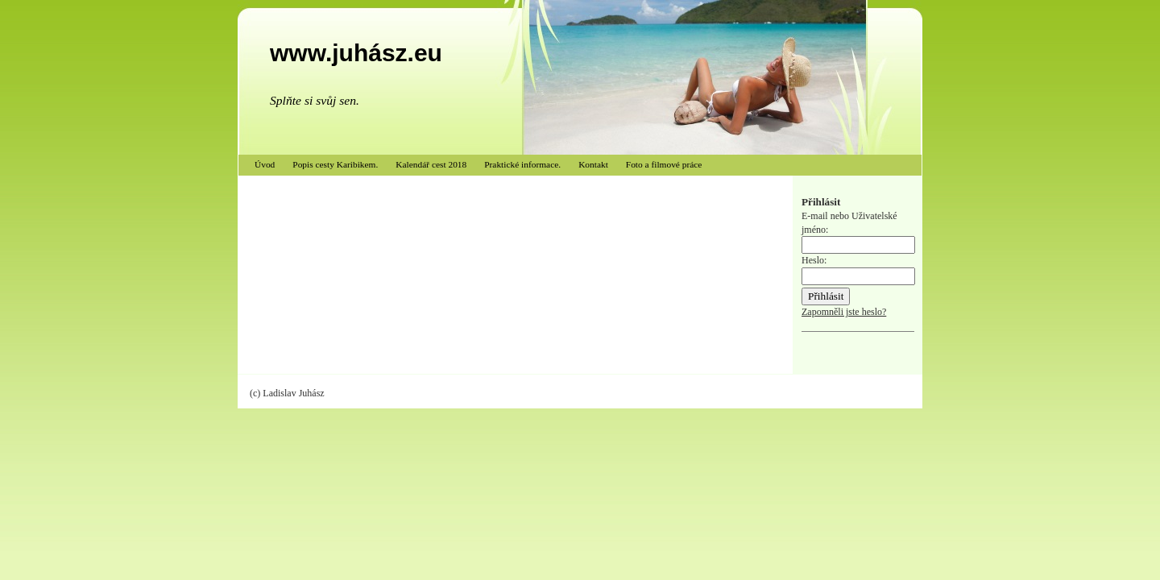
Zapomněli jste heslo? (844, 311)
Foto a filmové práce (664, 164)
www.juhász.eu (356, 52)
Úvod (265, 164)
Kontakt (593, 164)
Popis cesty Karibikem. (335, 164)
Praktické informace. (522, 164)
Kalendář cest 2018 (431, 164)
